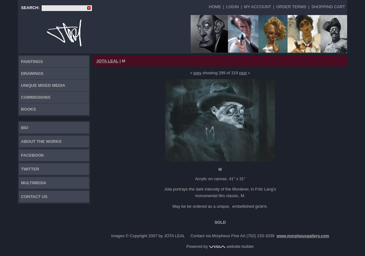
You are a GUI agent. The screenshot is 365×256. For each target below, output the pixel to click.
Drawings (32, 73)
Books (28, 109)
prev (197, 73)
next (243, 73)
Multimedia (33, 182)
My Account (257, 6)
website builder (231, 246)
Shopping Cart (328, 6)
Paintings (32, 61)
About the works (41, 141)
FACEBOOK (32, 155)
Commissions (35, 97)
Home (215, 6)
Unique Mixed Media (43, 85)
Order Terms (291, 6)
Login (232, 6)
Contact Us (34, 196)
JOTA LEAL (107, 61)
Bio (24, 127)
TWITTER (30, 169)
